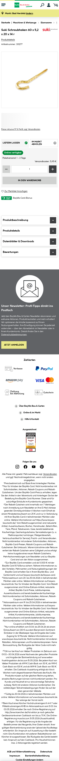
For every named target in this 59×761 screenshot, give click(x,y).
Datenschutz (46, 751)
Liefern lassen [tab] (16, 143)
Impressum (14, 755)
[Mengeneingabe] (29, 169)
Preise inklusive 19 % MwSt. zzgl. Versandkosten (20, 129)
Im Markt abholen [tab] (45, 143)
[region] (29, 80)
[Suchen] (42, 5)
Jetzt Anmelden (14, 345)
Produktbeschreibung (29, 220)
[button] (19, 13)
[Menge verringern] (6, 169)
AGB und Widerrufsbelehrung (21, 751)
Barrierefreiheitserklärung (37, 755)
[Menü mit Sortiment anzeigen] (3, 5)
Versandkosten (50, 474)
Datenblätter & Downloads (29, 241)
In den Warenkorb (29, 180)
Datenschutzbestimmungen (14, 335)
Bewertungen (29, 252)
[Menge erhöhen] (52, 169)
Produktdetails (8, 40)
